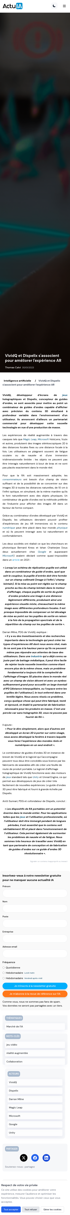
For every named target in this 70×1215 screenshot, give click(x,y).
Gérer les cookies (52, 1209)
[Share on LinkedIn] (46, 1158)
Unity (36, 777)
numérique (9, 527)
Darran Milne (16, 1099)
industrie (36, 656)
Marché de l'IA (14, 1026)
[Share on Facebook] (35, 1158)
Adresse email (10, 946)
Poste (5, 916)
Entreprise (8, 931)
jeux (64, 395)
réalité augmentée (17, 1053)
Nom (5, 901)
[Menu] (64, 6)
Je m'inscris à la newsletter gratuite (35, 986)
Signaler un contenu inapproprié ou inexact (48, 861)
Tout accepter (11, 1209)
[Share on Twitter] (23, 1158)
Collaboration (14, 1061)
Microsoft (43, 439)
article (16, 559)
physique (62, 527)
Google (42, 551)
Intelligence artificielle (17, 380)
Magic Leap (29, 439)
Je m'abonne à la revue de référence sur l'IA (35, 993)
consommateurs (12, 479)
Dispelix (13, 1090)
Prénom (7, 886)
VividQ (13, 1082)
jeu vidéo (11, 1044)
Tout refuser (30, 1209)
